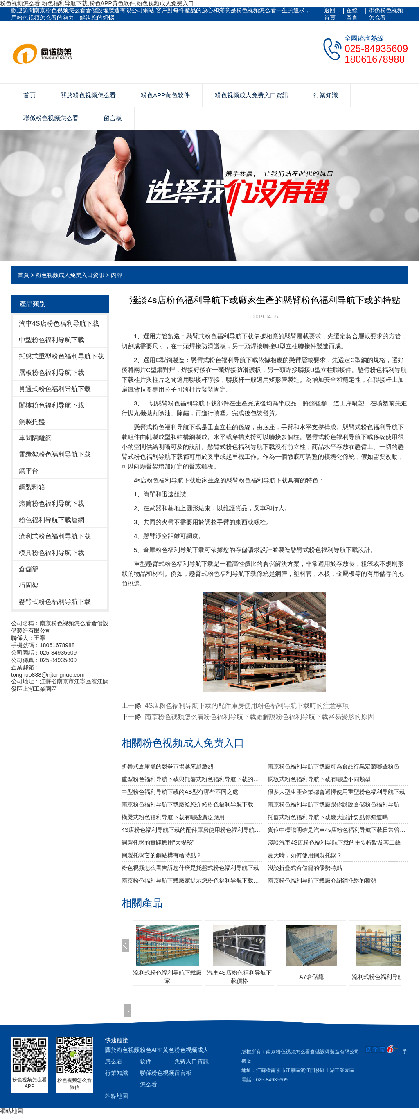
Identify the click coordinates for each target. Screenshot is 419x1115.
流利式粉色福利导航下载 (55, 536)
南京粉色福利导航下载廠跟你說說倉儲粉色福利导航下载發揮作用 (338, 804)
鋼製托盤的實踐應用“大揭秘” (158, 842)
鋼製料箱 (32, 487)
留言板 (113, 118)
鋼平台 (28, 470)
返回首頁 (330, 14)
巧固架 (28, 585)
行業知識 (325, 95)
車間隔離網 (35, 438)
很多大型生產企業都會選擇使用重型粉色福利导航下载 (336, 791)
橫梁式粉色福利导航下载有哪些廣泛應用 (173, 817)
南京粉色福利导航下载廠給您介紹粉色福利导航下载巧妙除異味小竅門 (192, 804)
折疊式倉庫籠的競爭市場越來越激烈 (167, 766)
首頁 (29, 95)
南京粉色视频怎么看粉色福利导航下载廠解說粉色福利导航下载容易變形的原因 (259, 716)
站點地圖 (116, 1095)
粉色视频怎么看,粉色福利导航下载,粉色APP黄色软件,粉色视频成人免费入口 (97, 3)
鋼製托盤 (32, 421)
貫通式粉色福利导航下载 (55, 388)
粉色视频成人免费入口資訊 (251, 95)
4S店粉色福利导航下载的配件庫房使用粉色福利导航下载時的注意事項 (247, 705)
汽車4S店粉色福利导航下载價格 (239, 976)
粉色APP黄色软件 (165, 95)
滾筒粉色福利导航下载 (51, 503)
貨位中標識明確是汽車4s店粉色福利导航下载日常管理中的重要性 (338, 830)
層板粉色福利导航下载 (51, 372)
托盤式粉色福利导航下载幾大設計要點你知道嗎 (328, 817)
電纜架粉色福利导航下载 (55, 454)
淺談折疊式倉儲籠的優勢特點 (305, 868)
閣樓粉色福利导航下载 (51, 405)
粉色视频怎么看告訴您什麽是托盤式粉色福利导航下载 (190, 868)
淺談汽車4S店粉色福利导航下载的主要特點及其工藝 (334, 842)
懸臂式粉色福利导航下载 (55, 601)
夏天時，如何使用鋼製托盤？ (305, 855)
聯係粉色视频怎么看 (386, 14)
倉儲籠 (28, 568)
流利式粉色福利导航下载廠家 (167, 976)
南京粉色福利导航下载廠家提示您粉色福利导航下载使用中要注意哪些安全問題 (192, 880)
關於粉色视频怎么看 (88, 95)
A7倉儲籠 (311, 976)
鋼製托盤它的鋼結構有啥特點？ (162, 855)
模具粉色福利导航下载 (51, 552)
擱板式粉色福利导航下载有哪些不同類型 (319, 779)
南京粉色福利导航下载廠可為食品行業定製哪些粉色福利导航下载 (338, 766)
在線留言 (352, 14)
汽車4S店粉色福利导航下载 (59, 323)
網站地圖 (11, 1111)
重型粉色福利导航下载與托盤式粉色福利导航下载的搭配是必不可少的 (192, 779)
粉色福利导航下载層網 (51, 519)
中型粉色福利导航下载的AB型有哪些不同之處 (180, 791)
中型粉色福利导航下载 (51, 339)
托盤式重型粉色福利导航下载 (61, 356)
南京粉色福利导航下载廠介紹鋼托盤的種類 (322, 880)
